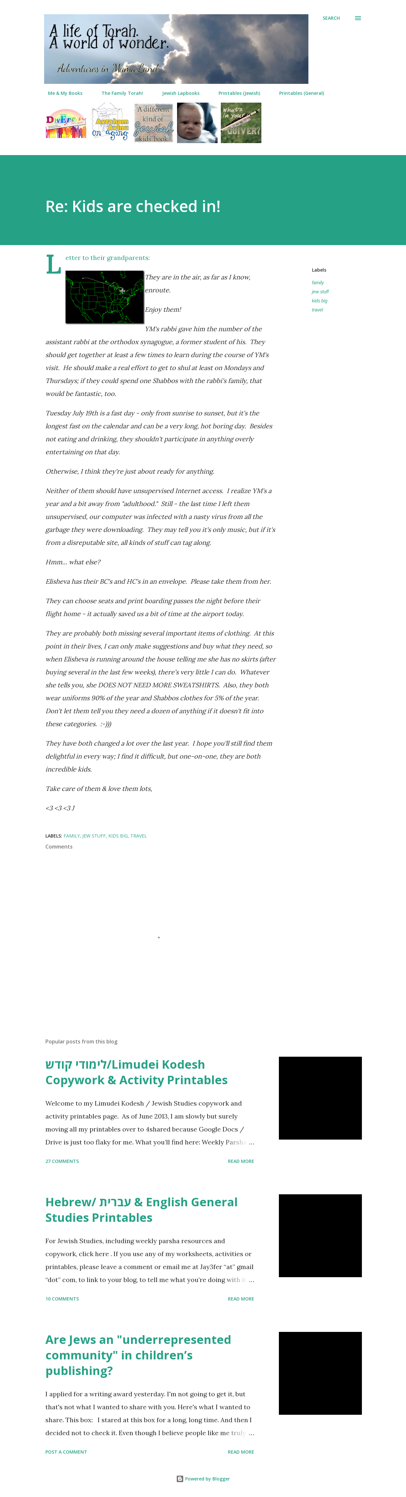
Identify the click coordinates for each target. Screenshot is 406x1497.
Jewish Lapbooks (177, 93)
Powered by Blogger (203, 1479)
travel (317, 309)
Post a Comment (66, 1452)
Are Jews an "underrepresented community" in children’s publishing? (138, 1355)
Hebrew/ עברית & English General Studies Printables (141, 1209)
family (318, 282)
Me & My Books (61, 93)
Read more (241, 1161)
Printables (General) (297, 93)
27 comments (62, 1161)
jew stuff (320, 291)
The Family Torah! (118, 93)
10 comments (62, 1299)
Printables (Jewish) (235, 93)
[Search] (331, 18)
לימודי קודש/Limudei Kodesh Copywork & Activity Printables (136, 1072)
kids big (319, 300)
